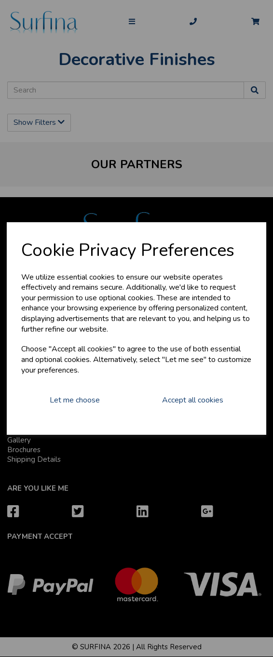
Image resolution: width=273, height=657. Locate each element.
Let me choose (75, 400)
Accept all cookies (192, 400)
